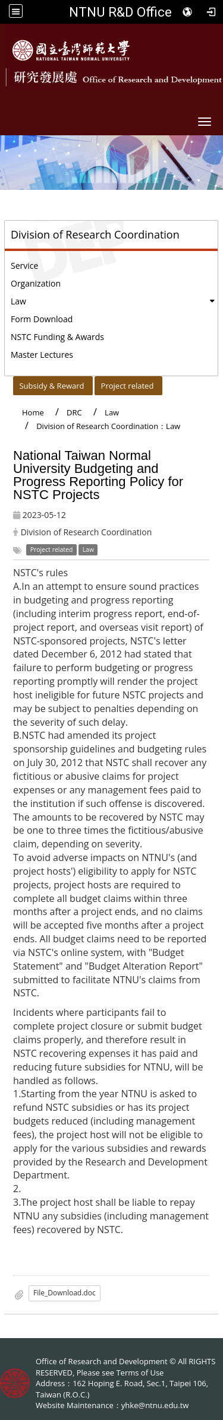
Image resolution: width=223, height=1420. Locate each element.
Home (33, 412)
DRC (74, 412)
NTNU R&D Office (120, 12)
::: (8, 382)
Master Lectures (42, 354)
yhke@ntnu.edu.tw (155, 1405)
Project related (127, 385)
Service (24, 265)
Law (18, 301)
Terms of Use (140, 1372)
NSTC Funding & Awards (57, 336)
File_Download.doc (64, 1293)
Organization (36, 283)
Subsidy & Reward (51, 385)
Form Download (42, 319)
